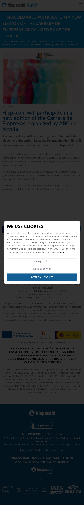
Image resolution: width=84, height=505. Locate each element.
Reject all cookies (42, 268)
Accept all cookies (42, 277)
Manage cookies (42, 261)
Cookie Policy (57, 251)
